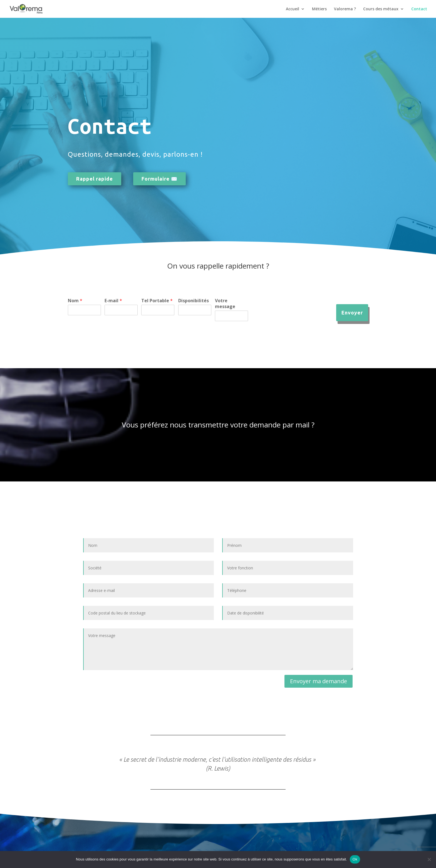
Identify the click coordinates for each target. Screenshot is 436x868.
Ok (355, 859)
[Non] (429, 859)
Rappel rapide (94, 178)
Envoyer (352, 312)
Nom (75, 301)
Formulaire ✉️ (159, 178)
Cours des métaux (380, 9)
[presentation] (294, 317)
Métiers (319, 9)
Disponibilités (193, 301)
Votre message (225, 303)
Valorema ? (345, 9)
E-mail (113, 301)
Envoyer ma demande (318, 681)
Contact (419, 9)
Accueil (292, 9)
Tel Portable (157, 301)
